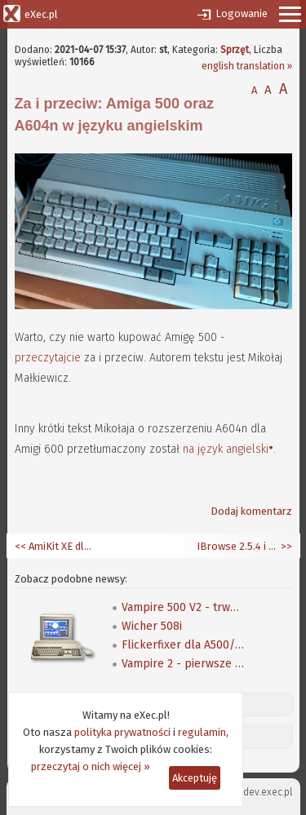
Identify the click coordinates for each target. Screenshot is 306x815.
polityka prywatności (122, 732)
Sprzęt (234, 49)
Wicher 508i (152, 626)
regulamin (202, 732)
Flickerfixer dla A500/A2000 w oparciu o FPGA (183, 645)
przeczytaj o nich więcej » (90, 766)
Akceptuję (194, 778)
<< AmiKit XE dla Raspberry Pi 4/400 (55, 546)
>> (285, 546)
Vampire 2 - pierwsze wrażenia (183, 664)
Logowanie (241, 13)
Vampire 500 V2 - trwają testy (183, 607)
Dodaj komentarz (251, 511)
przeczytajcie (48, 358)
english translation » (247, 66)
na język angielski (225, 449)
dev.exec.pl (267, 792)
